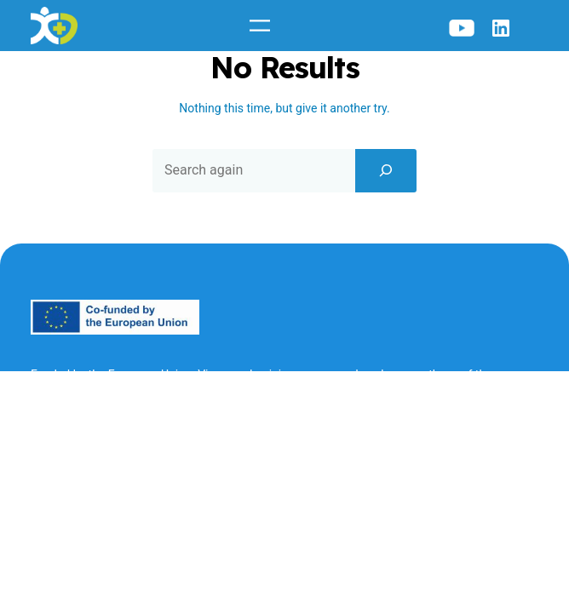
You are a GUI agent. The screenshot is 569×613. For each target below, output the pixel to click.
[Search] (386, 170)
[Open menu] (259, 25)
